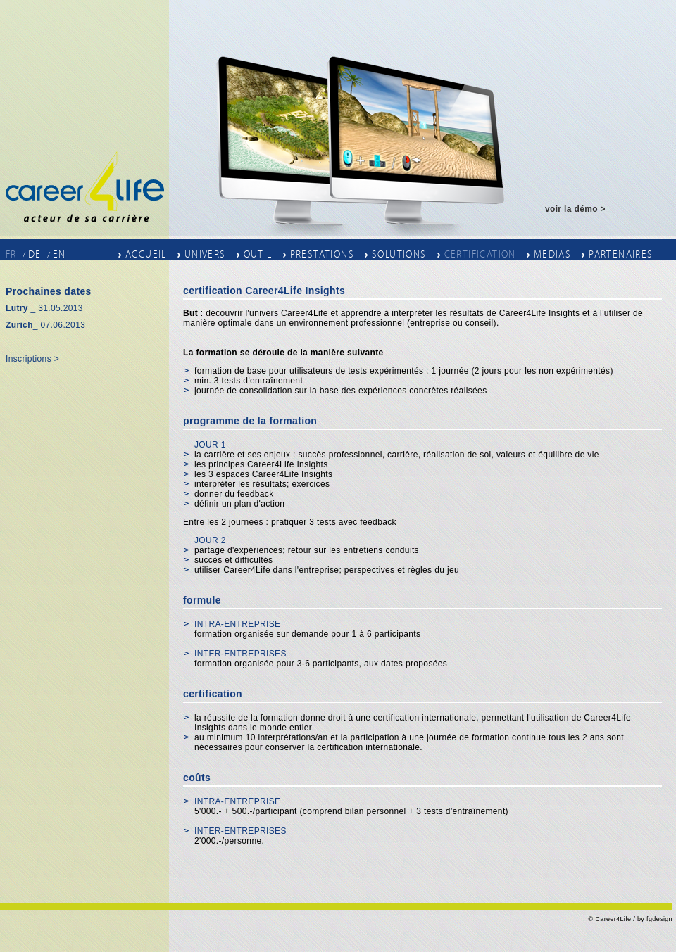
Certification (480, 254)
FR (11, 254)
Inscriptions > (32, 359)
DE (35, 254)
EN (59, 254)
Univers (205, 254)
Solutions (399, 254)
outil (258, 254)
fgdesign (659, 918)
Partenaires (621, 254)
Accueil (146, 254)
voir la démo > (575, 209)
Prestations (322, 254)
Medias (552, 254)
